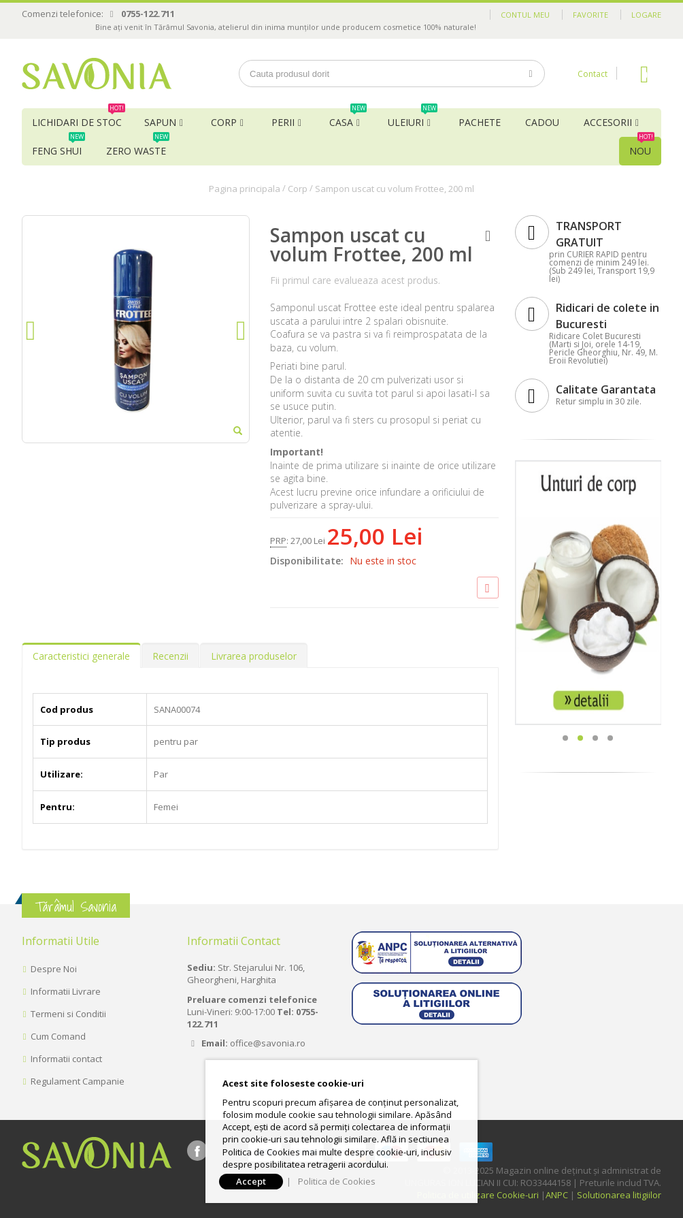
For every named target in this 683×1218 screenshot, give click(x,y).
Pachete (480, 122)
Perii (283, 122)
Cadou (542, 122)
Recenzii (170, 656)
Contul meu (525, 15)
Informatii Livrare (66, 991)
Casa (348, 118)
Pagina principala (244, 188)
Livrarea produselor (254, 656)
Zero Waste (137, 147)
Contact (592, 74)
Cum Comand (58, 1036)
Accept (251, 1181)
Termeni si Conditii (68, 1014)
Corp (224, 122)
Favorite (590, 15)
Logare (646, 15)
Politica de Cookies (337, 1181)
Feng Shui (58, 147)
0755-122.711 (148, 13)
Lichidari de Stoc (78, 118)
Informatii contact (66, 1059)
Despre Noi (54, 969)
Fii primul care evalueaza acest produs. (355, 280)
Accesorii (608, 122)
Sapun (160, 122)
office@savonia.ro (267, 1043)
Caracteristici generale (81, 656)
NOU (641, 147)
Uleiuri (412, 118)
